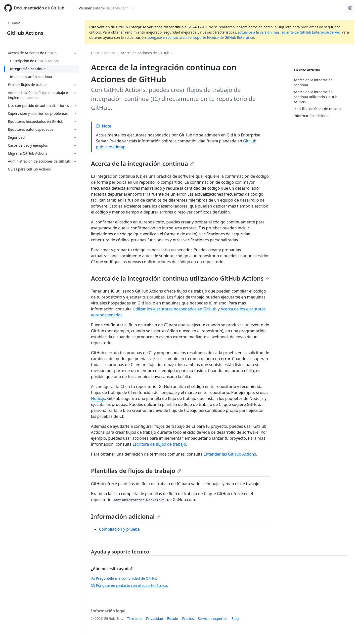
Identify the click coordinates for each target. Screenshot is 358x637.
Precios (188, 618)
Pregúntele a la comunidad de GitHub (124, 578)
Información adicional (126, 516)
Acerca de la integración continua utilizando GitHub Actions (180, 278)
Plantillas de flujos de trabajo (136, 471)
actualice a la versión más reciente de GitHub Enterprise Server (289, 32)
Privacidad (154, 618)
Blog (235, 618)
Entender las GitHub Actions (230, 454)
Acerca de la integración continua (142, 163)
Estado (172, 618)
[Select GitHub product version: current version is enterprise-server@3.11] (106, 8)
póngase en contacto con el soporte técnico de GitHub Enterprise (201, 37)
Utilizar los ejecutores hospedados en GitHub (175, 309)
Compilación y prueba (119, 529)
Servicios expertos (212, 618)
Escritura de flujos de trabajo (159, 444)
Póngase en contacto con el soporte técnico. (129, 585)
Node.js (98, 398)
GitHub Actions (25, 33)
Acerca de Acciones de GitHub (145, 52)
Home (13, 23)
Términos (134, 618)
